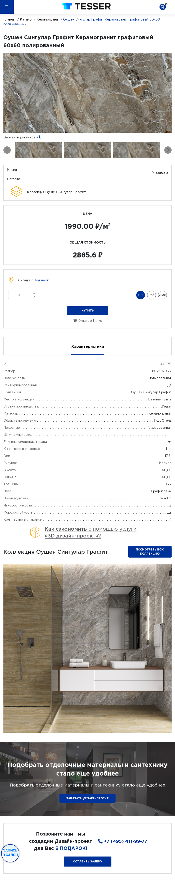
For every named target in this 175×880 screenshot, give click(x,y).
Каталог (26, 19)
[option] (87, 93)
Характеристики (87, 346)
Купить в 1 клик (87, 320)
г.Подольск (40, 280)
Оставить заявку (87, 861)
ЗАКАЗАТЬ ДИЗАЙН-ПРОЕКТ (87, 798)
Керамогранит (48, 19)
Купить (88, 310)
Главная (9, 19)
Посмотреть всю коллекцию (150, 551)
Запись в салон (10, 852)
